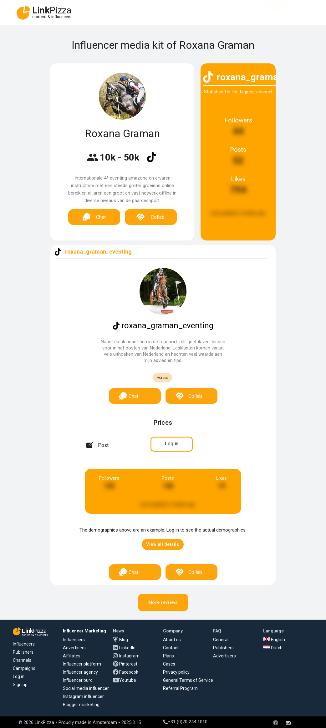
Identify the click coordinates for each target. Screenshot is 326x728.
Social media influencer (86, 688)
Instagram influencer (83, 696)
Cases (169, 663)
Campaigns (24, 668)
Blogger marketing (81, 704)
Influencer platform (82, 663)
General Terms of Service (188, 680)
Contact (171, 647)
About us (172, 639)
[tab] (93, 251)
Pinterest (128, 663)
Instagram (129, 655)
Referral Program (180, 688)
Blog (123, 639)
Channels (22, 660)
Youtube (127, 680)
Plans (168, 655)
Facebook (128, 672)
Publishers (23, 652)
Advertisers (85, 8)
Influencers (122, 8)
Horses (162, 377)
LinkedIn (127, 647)
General (220, 639)
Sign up (20, 684)
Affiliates (156, 8)
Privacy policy (176, 672)
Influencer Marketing (84, 630)
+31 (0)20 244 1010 (185, 722)
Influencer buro (78, 680)
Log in (18, 676)
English (274, 639)
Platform (187, 8)
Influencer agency (80, 672)
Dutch (273, 647)
